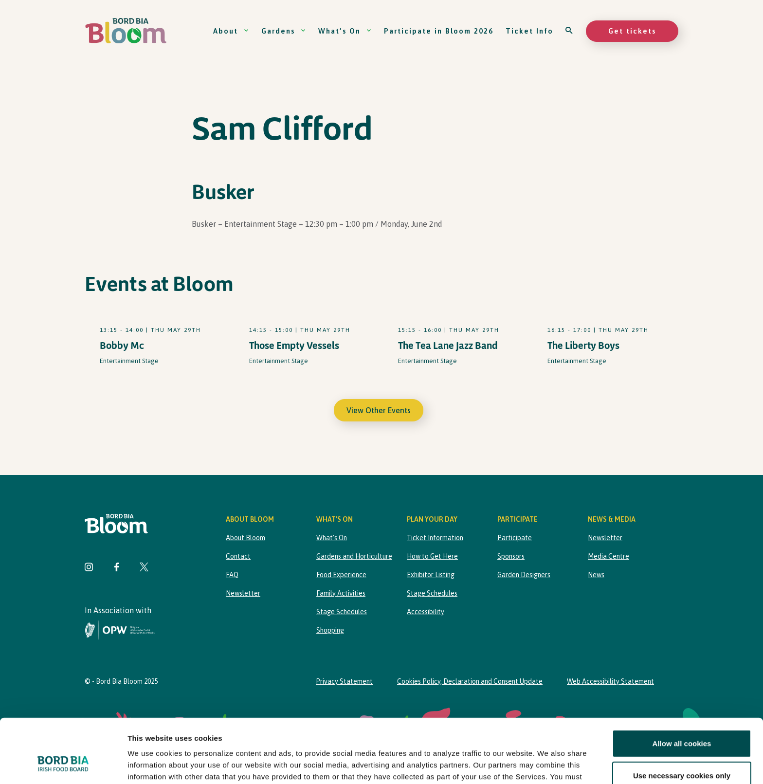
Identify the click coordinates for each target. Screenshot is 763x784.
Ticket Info (529, 31)
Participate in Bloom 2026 (438, 31)
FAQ (232, 575)
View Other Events (378, 410)
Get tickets (632, 31)
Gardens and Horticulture (354, 556)
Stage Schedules (341, 612)
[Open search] (569, 31)
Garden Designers (523, 575)
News (596, 575)
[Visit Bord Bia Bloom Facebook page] (116, 568)
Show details (510, 765)
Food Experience (341, 575)
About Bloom (245, 538)
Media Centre (608, 556)
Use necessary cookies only (681, 720)
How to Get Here (432, 556)
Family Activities (340, 593)
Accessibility (425, 612)
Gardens (283, 31)
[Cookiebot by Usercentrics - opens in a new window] (63, 765)
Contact (238, 556)
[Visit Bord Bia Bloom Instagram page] (89, 568)
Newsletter (243, 593)
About (231, 31)
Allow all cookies (682, 689)
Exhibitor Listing (430, 575)
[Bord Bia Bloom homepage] (126, 31)
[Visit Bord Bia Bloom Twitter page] (144, 568)
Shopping (330, 630)
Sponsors (511, 556)
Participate (514, 538)
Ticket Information (435, 538)
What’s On (345, 31)
